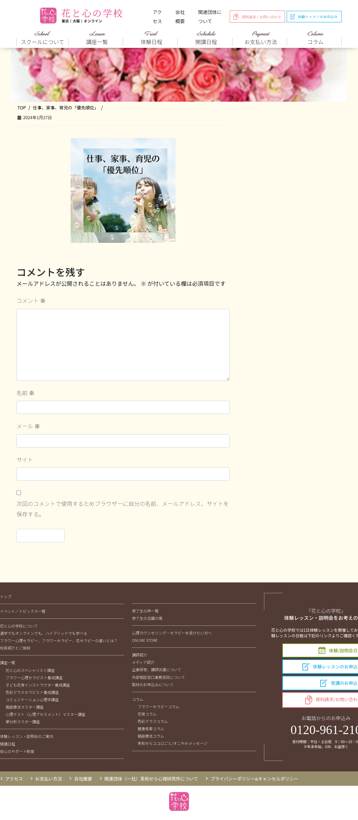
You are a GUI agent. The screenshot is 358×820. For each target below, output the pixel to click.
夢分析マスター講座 (23, 721)
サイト (24, 459)
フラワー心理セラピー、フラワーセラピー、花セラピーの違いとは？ (59, 640)
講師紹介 (139, 655)
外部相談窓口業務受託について (158, 677)
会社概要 (180, 16)
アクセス (157, 16)
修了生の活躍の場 (147, 618)
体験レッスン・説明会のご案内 (26, 736)
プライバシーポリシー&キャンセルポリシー (254, 778)
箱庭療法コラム (150, 736)
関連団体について (210, 16)
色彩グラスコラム (152, 721)
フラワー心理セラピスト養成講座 (34, 677)
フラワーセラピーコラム (158, 706)
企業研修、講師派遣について (156, 669)
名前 (25, 393)
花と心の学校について (19, 626)
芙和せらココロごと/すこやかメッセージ (172, 743)
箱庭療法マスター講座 (25, 707)
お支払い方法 (48, 778)
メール (28, 426)
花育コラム (146, 714)
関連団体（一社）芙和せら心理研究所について (151, 778)
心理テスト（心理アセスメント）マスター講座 (45, 714)
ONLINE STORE (144, 640)
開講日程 (7, 744)
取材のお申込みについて (152, 684)
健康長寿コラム (150, 728)
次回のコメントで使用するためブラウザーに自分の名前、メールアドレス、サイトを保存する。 (122, 508)
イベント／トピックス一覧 (22, 611)
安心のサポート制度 (17, 751)
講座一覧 (7, 662)
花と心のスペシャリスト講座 (30, 670)
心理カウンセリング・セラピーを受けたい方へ (172, 633)
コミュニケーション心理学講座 (32, 699)
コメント (31, 300)
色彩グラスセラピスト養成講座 (32, 692)
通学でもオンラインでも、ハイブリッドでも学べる (43, 633)
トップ (6, 596)
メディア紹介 (143, 662)
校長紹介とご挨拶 (15, 648)
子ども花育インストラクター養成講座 (38, 685)
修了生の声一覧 (145, 611)
